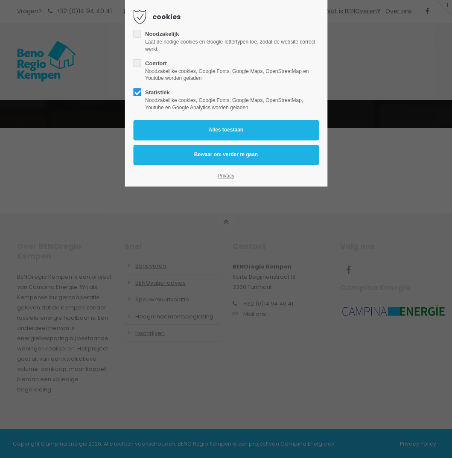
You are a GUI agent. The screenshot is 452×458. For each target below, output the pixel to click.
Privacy (226, 176)
